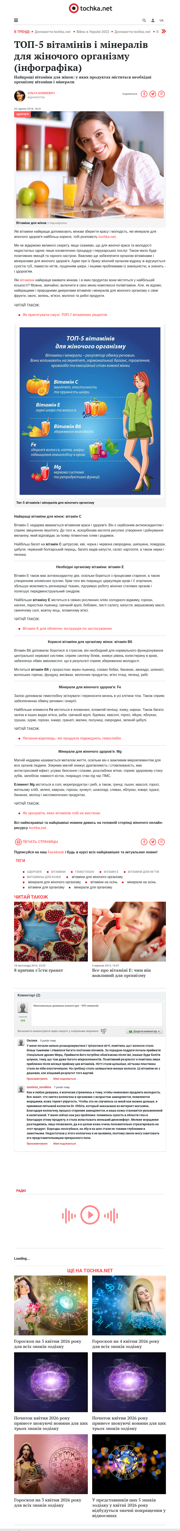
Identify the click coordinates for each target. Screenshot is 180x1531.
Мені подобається (64, 1078)
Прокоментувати (37, 1078)
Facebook (56, 852)
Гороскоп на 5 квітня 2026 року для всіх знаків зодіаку (47, 1343)
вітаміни (27, 280)
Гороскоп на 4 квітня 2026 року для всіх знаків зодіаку (125, 1343)
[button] (153, 20)
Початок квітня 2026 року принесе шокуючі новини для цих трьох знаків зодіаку (51, 1423)
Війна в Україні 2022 (93, 32)
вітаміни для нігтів (143, 871)
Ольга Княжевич (41, 93)
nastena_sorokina (39, 1087)
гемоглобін (84, 871)
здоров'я (34, 871)
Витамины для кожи (44, 877)
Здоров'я (22, 114)
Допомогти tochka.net (53, 32)
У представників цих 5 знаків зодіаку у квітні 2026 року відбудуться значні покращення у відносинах (129, 1507)
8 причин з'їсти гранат (38, 970)
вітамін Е (111, 871)
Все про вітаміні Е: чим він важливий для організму (121, 972)
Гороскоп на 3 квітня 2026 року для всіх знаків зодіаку (47, 1502)
